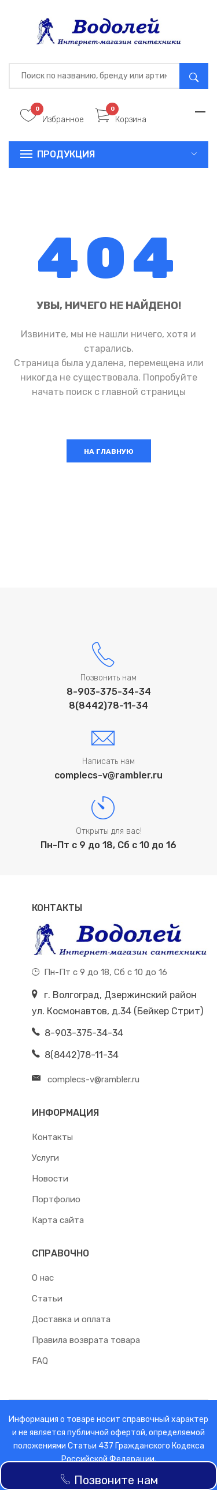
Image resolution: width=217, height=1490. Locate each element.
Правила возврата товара (86, 1340)
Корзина (120, 120)
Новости (50, 1178)
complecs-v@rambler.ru (108, 775)
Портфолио (56, 1199)
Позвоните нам (109, 1480)
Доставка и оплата (71, 1319)
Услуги (45, 1158)
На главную (109, 451)
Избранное (52, 120)
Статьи (47, 1298)
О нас (43, 1278)
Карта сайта (58, 1220)
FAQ (40, 1361)
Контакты (52, 1137)
